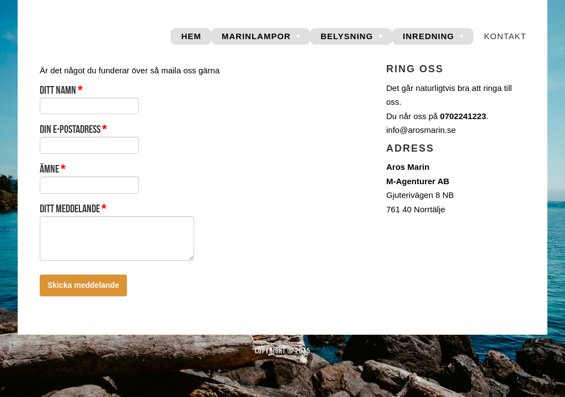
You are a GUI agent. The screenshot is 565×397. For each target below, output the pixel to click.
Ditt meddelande (73, 208)
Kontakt (505, 36)
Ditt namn (61, 90)
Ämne (52, 169)
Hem (191, 36)
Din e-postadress (73, 129)
